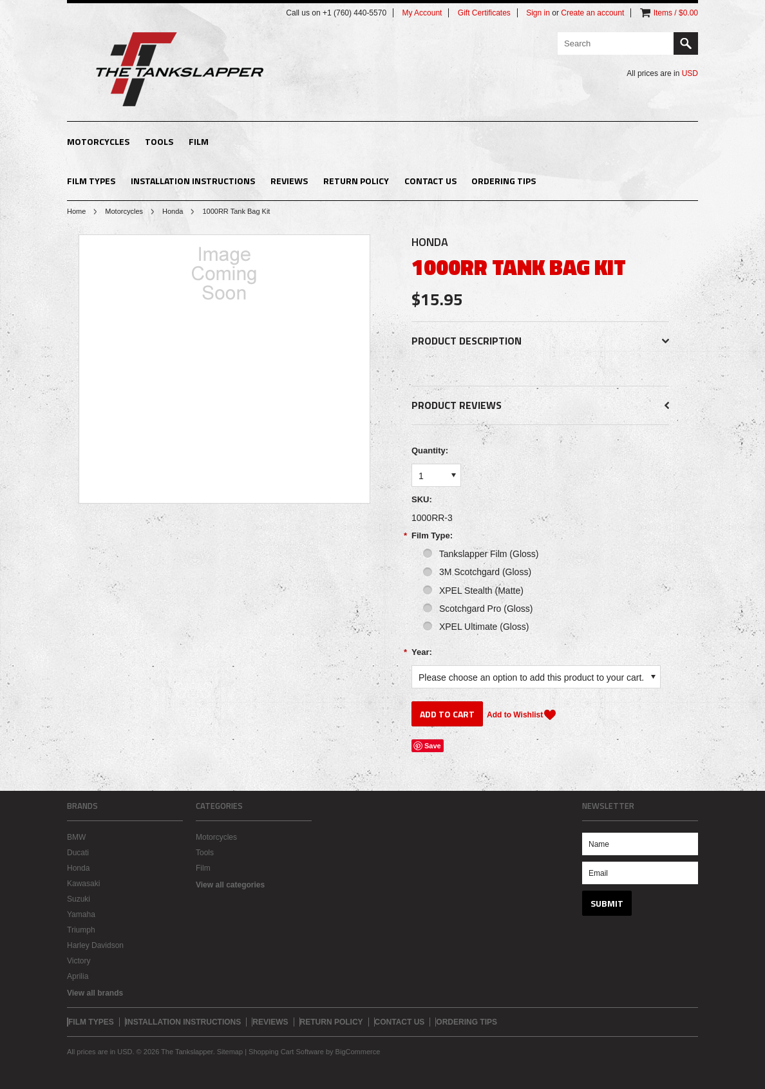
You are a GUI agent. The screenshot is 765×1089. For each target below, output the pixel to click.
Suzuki (78, 899)
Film (199, 141)
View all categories (230, 884)
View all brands (95, 993)
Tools (159, 141)
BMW (76, 837)
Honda (172, 211)
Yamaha (81, 914)
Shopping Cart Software (286, 1052)
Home (76, 211)
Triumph (81, 929)
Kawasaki (83, 883)
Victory (78, 960)
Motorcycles (98, 141)
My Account (422, 12)
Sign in (538, 12)
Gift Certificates (484, 12)
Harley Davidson (95, 945)
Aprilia (77, 976)
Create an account (592, 12)
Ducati (78, 852)
